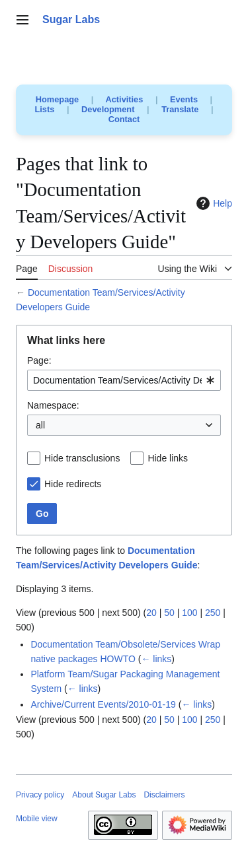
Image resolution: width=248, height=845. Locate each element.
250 (212, 612)
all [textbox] (40, 425)
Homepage (57, 99)
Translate (179, 109)
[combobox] (124, 380)
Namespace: (53, 405)
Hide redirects (72, 484)
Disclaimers (164, 794)
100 (189, 612)
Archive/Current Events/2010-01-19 (102, 704)
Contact (124, 119)
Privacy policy (40, 794)
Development (107, 109)
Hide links (167, 458)
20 (151, 612)
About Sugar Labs (104, 794)
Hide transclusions (82, 458)
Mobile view (37, 818)
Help (212, 203)
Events (184, 99)
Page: (39, 360)
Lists (45, 109)
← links (156, 659)
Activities (124, 99)
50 (169, 612)
